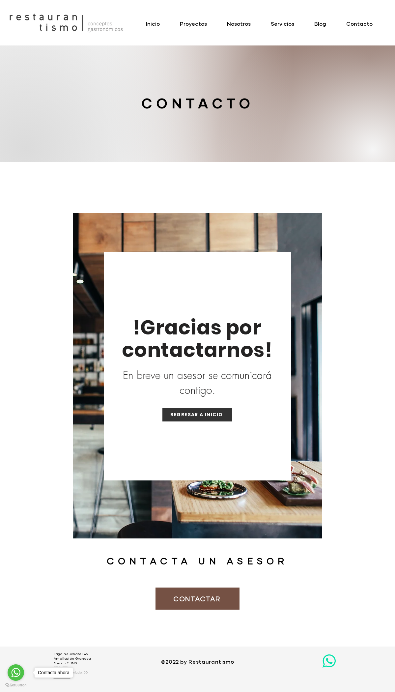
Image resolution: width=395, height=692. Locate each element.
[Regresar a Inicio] (197, 414)
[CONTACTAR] (197, 599)
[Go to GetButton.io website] (15, 685)
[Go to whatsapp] (16, 672)
